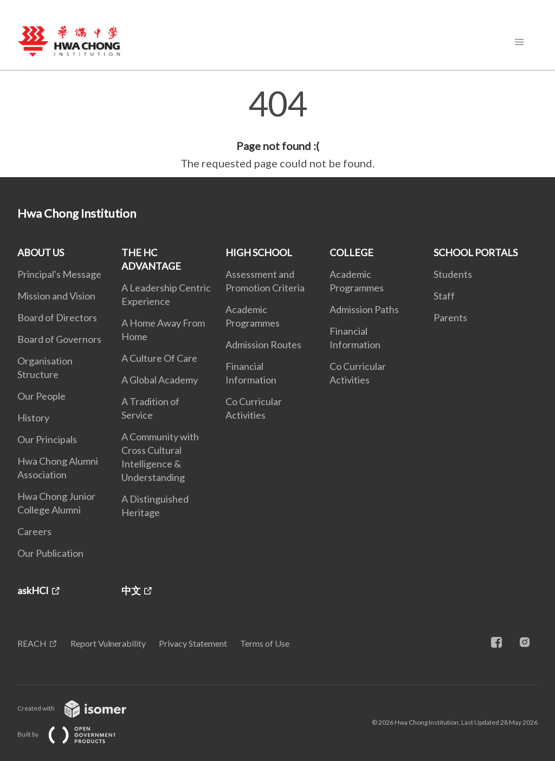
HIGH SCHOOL (258, 252)
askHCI (33, 590)
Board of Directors (57, 317)
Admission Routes (263, 344)
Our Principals (47, 439)
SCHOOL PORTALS (476, 252)
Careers (34, 531)
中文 (131, 590)
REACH (32, 643)
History (33, 418)
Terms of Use (264, 643)
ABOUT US (40, 252)
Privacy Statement (193, 643)
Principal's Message (59, 274)
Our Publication (50, 553)
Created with (80, 708)
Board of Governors (59, 339)
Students (453, 274)
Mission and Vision (56, 296)
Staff (444, 296)
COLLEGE (351, 252)
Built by (75, 734)
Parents (450, 317)
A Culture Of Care (159, 358)
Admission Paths (364, 309)
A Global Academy (159, 380)
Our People (41, 396)
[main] (277, 129)
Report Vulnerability (108, 643)
